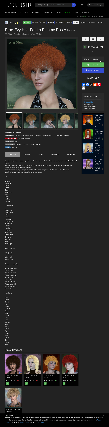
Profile (35, 22)
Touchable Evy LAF (13, 409)
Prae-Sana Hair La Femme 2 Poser (98, 162)
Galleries (36, 12)
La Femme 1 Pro (24, 138)
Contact (85, 12)
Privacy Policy (39, 422)
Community (49, 12)
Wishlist (69, 22)
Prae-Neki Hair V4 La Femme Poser (57, 375)
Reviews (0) (71, 154)
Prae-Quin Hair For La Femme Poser (19, 375)
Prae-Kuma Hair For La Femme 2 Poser (99, 118)
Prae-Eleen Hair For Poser (72, 375)
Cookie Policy (24, 422)
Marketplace (10, 12)
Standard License (22, 144)
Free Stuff (24, 12)
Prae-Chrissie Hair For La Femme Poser (99, 147)
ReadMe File (88, 102)
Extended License (35, 144)
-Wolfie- (10, 411)
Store (42, 22)
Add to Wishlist (93, 70)
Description (12, 154)
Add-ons (27, 154)
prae (72, 30)
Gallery (50, 22)
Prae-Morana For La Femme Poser (99, 132)
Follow (27, 22)
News (59, 12)
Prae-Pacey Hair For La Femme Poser (38, 375)
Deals (67, 12)
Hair (16, 141)
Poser (75, 12)
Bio (76, 22)
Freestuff (59, 22)
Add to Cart (92, 65)
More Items (55, 154)
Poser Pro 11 (17, 132)
